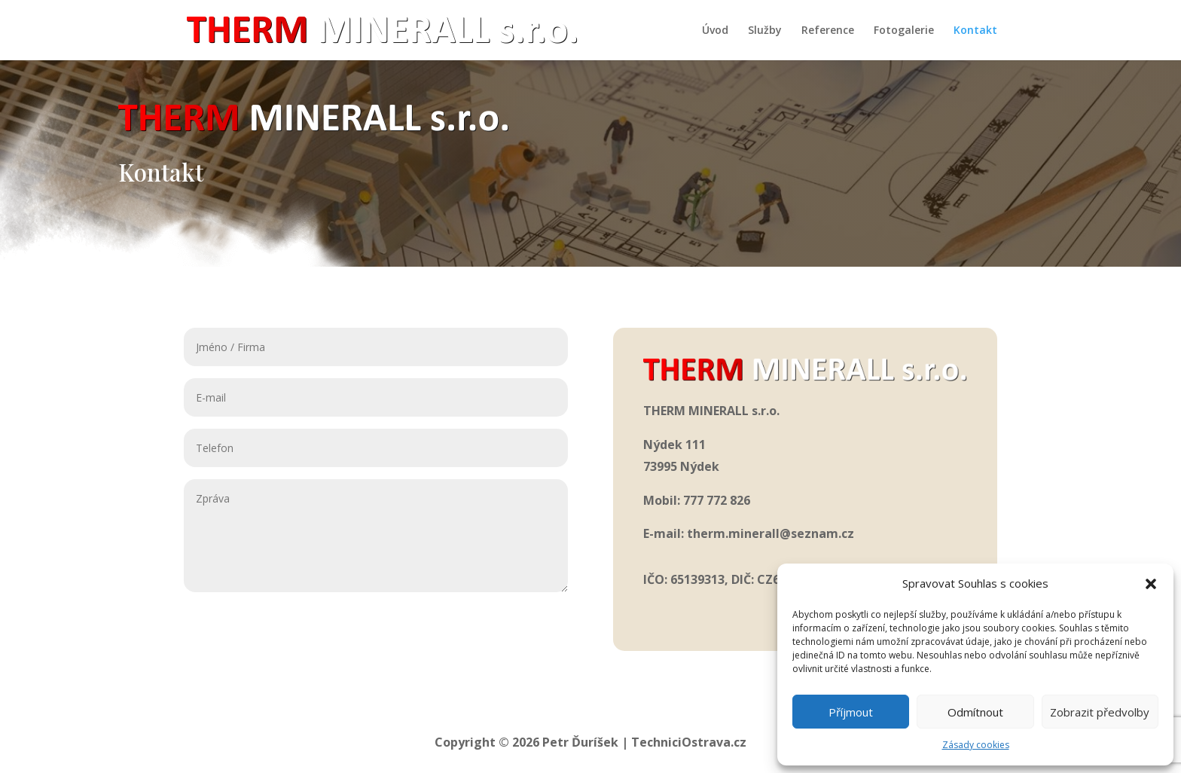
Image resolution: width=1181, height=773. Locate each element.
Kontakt (975, 31)
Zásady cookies (975, 744)
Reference (827, 31)
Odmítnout (975, 712)
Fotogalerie (904, 31)
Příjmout (851, 712)
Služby (765, 31)
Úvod (715, 31)
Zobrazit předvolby (1099, 712)
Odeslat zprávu (487, 616)
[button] (1150, 583)
